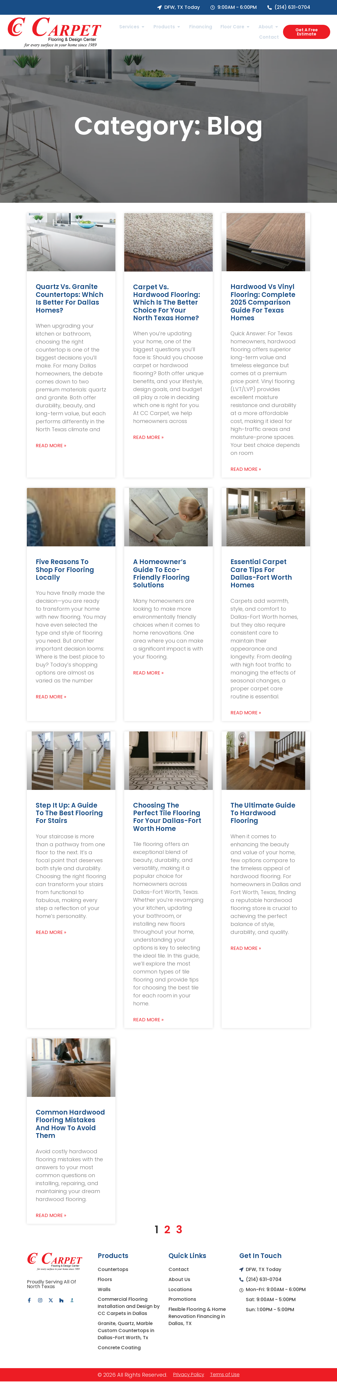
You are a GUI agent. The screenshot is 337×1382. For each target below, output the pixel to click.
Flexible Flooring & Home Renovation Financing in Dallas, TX (197, 1316)
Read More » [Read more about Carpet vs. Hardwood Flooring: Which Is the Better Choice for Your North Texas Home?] (148, 437)
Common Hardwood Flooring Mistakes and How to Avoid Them (70, 1124)
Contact (178, 1269)
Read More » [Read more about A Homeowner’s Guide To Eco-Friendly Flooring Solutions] (148, 673)
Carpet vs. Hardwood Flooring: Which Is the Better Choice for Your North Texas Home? (166, 302)
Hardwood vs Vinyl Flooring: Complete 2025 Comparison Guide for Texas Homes (262, 302)
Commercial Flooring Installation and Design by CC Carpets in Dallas (129, 1306)
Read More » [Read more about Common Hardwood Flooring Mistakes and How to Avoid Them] (51, 1215)
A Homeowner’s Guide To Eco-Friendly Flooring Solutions (161, 573)
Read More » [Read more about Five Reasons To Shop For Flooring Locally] (51, 697)
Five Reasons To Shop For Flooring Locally (65, 569)
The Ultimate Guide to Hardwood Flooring (262, 813)
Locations (180, 1289)
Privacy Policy (188, 1374)
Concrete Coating (119, 1348)
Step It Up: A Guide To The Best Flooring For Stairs (69, 813)
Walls (104, 1289)
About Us (179, 1279)
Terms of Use (225, 1374)
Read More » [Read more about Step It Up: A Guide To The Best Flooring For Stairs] (51, 932)
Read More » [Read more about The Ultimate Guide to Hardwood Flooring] (245, 948)
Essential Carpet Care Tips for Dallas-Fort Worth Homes (261, 573)
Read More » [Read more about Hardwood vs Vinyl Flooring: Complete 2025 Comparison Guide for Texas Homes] (245, 469)
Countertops (113, 1269)
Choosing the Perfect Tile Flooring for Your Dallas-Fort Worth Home (167, 817)
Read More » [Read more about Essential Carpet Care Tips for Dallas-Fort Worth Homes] (245, 712)
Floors (105, 1279)
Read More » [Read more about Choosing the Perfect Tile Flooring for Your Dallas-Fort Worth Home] (148, 1019)
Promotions (182, 1299)
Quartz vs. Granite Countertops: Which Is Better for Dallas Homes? (69, 298)
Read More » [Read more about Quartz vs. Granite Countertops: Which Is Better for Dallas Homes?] (51, 445)
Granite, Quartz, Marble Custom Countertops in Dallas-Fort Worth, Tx (126, 1330)
